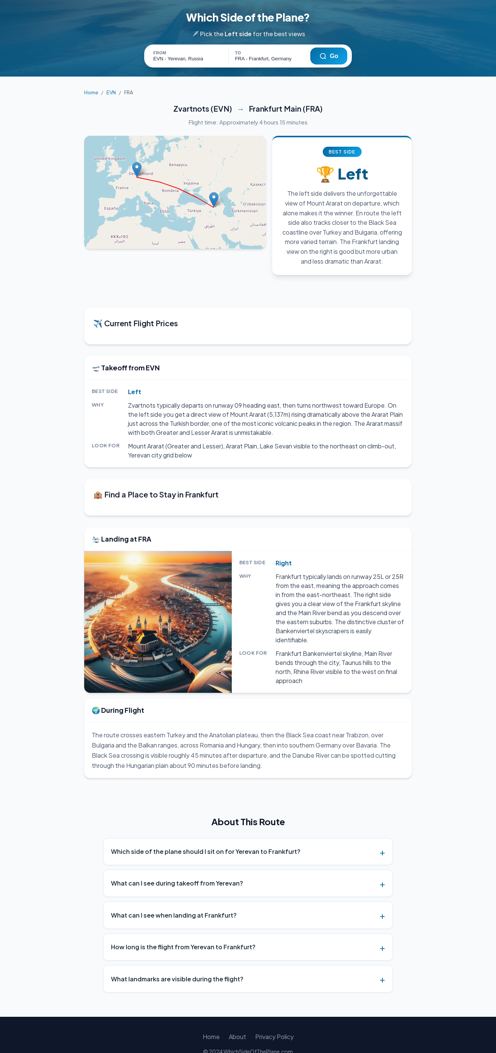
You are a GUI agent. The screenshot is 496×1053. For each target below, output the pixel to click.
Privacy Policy (273, 1018)
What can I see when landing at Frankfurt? (174, 897)
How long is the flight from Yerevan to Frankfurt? (183, 929)
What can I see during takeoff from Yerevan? (177, 865)
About (238, 1018)
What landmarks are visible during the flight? (177, 961)
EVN (110, 92)
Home (90, 92)
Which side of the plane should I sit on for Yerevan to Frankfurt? (205, 833)
